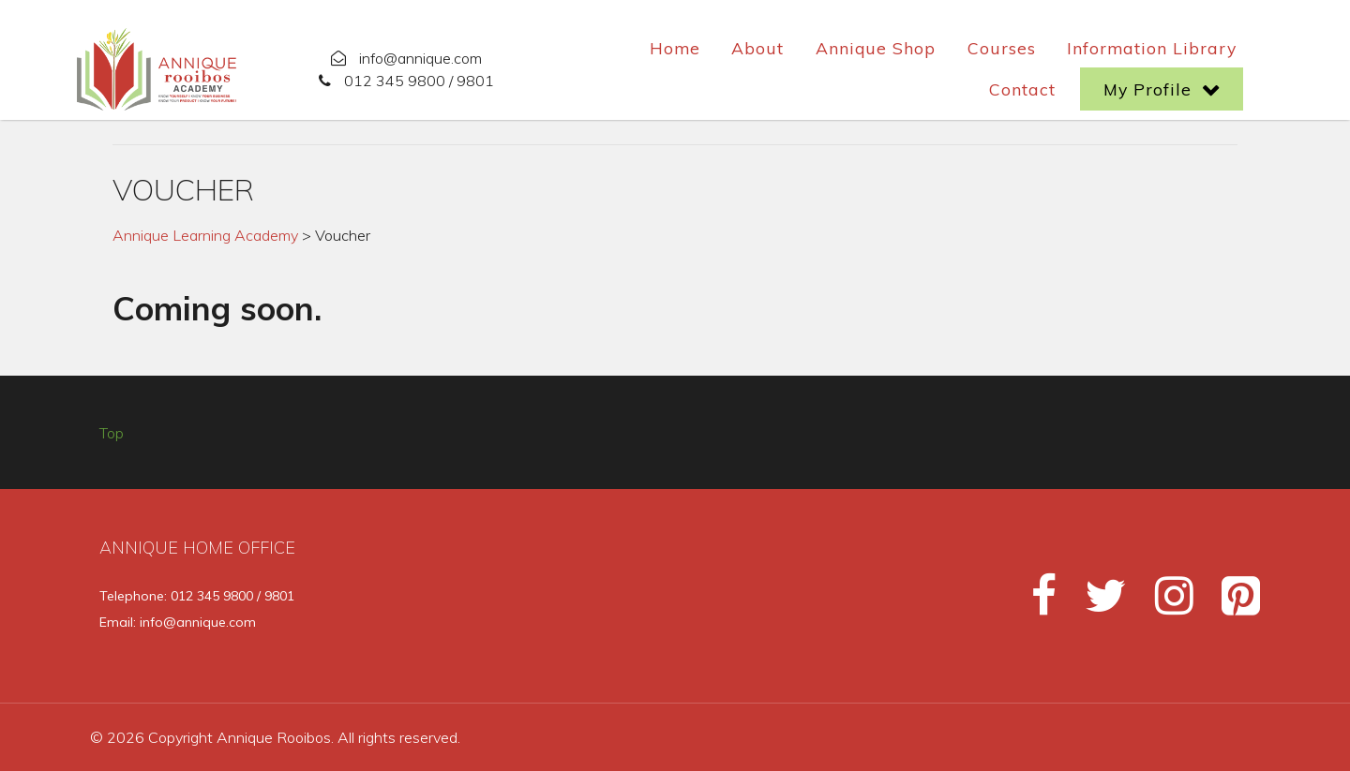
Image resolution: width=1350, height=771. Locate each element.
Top (111, 432)
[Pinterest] (1229, 603)
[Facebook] (1035, 603)
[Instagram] (1165, 603)
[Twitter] (1097, 603)
